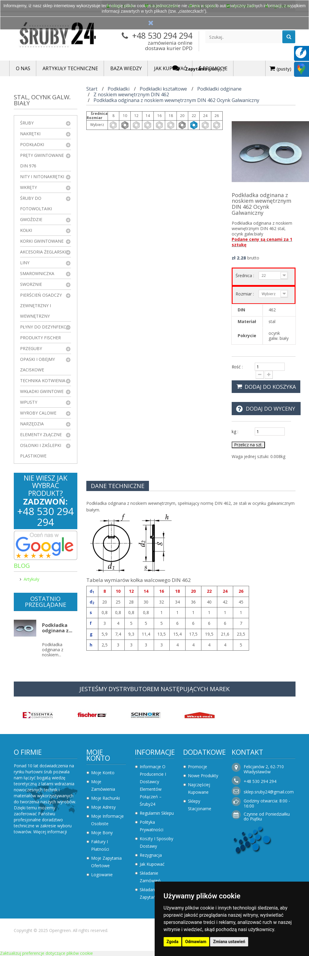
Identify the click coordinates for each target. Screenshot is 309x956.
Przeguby (31, 348)
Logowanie (102, 874)
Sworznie (31, 284)
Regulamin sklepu (157, 813)
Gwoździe (31, 219)
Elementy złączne (41, 434)
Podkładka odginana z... (57, 628)
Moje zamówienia (103, 785)
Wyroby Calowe (38, 413)
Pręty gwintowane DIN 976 (42, 160)
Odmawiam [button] (195, 941)
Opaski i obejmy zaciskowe (37, 364)
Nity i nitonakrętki (42, 176)
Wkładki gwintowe (42, 391)
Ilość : (237, 367)
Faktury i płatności (100, 845)
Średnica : (245, 275)
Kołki (26, 230)
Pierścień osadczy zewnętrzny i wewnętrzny (41, 305)
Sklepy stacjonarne (199, 804)
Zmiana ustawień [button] (229, 941)
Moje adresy (103, 807)
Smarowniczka (37, 273)
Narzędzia (32, 424)
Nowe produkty (203, 775)
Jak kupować (152, 864)
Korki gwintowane (42, 241)
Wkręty (28, 187)
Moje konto (98, 755)
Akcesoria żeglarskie (44, 252)
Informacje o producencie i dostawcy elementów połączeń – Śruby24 (153, 785)
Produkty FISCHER (40, 337)
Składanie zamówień (150, 876)
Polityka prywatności (151, 825)
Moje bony (102, 832)
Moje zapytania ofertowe (106, 861)
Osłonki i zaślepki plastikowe (40, 450)
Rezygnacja (151, 855)
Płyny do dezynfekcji (44, 327)
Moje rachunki (105, 798)
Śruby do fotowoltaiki (36, 203)
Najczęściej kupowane (199, 788)
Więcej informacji (50, 832)
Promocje (197, 766)
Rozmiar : (245, 294)
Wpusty (28, 402)
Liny (24, 262)
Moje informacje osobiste (107, 819)
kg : (235, 431)
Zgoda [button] (173, 941)
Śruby (27, 123)
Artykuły (31, 579)
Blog (22, 566)
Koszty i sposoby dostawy (156, 842)
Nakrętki (30, 133)
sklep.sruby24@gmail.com (269, 792)
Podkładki (32, 144)
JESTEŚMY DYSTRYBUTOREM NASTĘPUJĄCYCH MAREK (154, 689)
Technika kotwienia (42, 380)
